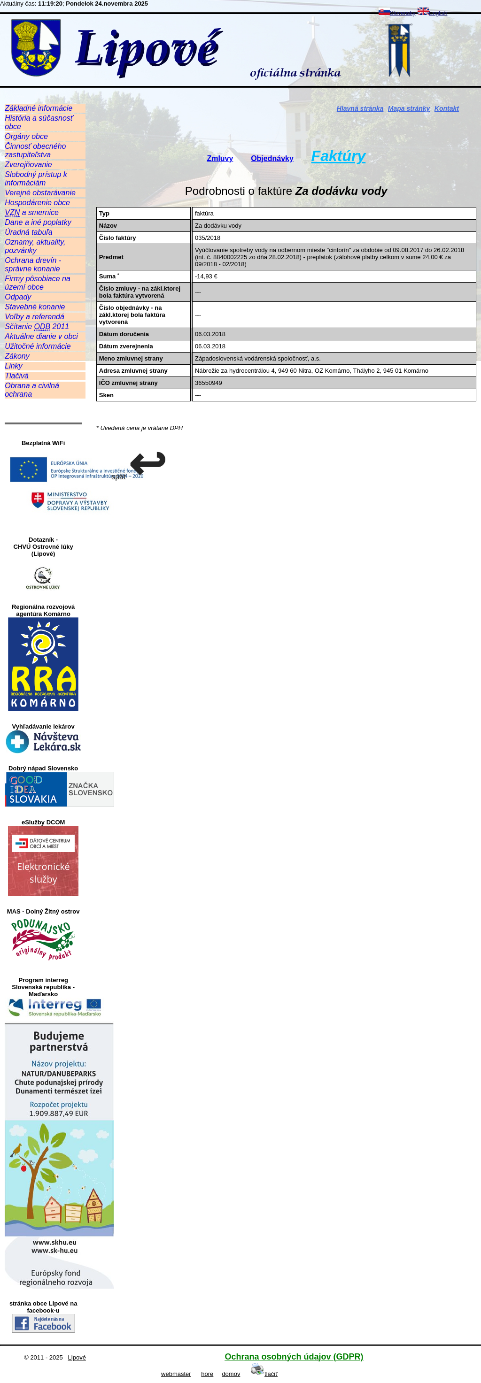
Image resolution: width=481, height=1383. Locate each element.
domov (231, 1373)
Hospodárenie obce (37, 203)
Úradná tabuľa (28, 232)
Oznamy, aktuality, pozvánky (35, 246)
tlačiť (264, 1373)
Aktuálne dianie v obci (41, 336)
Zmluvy (220, 158)
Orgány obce (26, 136)
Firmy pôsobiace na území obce (37, 283)
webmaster (176, 1373)
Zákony (17, 356)
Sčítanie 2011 (37, 327)
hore (207, 1373)
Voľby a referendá (34, 317)
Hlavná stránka (360, 108)
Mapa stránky (409, 108)
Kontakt (446, 108)
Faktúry (338, 155)
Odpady (18, 297)
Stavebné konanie (35, 307)
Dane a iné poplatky (38, 222)
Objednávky (272, 158)
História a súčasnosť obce (39, 122)
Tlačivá (17, 376)
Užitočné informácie (38, 346)
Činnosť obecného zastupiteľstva (35, 150)
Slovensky (397, 13)
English (432, 13)
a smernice (32, 212)
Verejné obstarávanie (40, 193)
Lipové (77, 1357)
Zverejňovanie (28, 165)
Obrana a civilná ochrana (32, 390)
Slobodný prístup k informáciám (36, 178)
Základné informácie (38, 108)
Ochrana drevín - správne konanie (33, 264)
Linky (13, 366)
